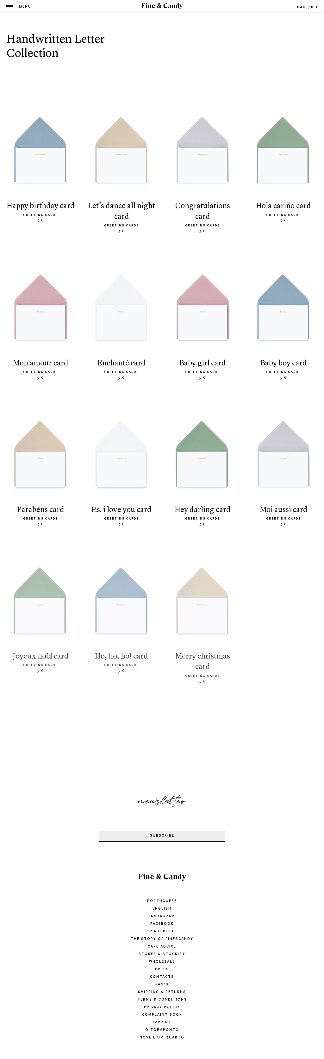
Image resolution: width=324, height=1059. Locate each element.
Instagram (162, 916)
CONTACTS (162, 977)
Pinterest (162, 932)
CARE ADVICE (162, 947)
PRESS (162, 970)
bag (307, 7)
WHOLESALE (162, 962)
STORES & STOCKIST (162, 954)
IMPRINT (162, 1023)
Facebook (162, 924)
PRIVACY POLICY (162, 1007)
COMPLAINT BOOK (162, 1015)
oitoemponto (162, 1030)
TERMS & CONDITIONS (162, 1000)
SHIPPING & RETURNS (162, 992)
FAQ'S (162, 985)
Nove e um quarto (162, 1038)
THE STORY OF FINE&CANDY (162, 939)
